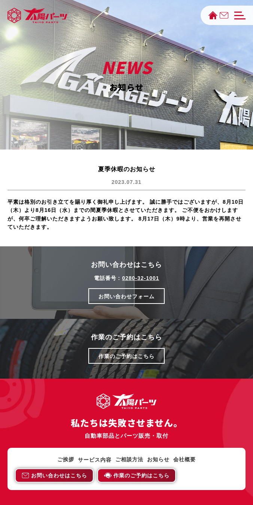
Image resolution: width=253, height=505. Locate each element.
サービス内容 (95, 459)
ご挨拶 (65, 459)
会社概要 (184, 459)
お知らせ (158, 459)
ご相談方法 (129, 459)
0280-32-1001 (140, 278)
